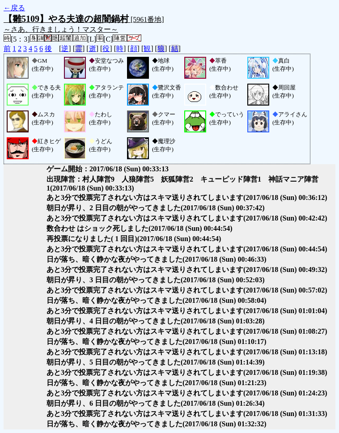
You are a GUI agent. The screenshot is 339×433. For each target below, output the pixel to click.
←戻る (14, 8)
